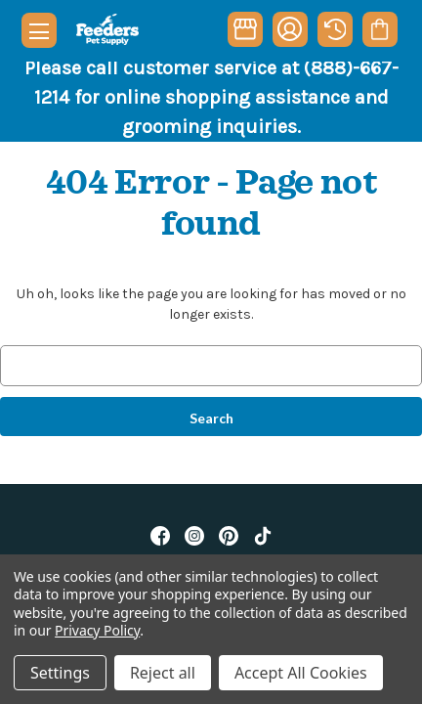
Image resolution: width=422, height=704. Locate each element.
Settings (60, 672)
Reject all (162, 672)
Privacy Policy (97, 630)
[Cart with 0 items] (379, 29)
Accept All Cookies (300, 672)
